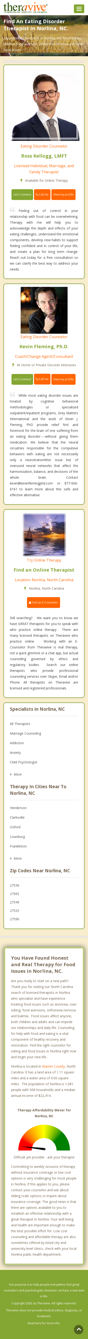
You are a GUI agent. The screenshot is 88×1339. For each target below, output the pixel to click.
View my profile (63, 194)
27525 (14, 910)
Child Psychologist (23, 762)
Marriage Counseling (25, 733)
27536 (14, 885)
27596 (14, 919)
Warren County (53, 1066)
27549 (14, 902)
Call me (42, 194)
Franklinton (18, 846)
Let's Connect (22, 194)
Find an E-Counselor (43, 602)
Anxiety (15, 752)
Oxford (15, 827)
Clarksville (17, 817)
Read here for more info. (44, 1323)
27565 (14, 893)
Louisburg (17, 836)
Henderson (18, 808)
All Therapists (20, 723)
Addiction (17, 743)
